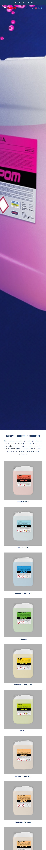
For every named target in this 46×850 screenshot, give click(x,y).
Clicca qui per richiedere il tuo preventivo (23, 2)
